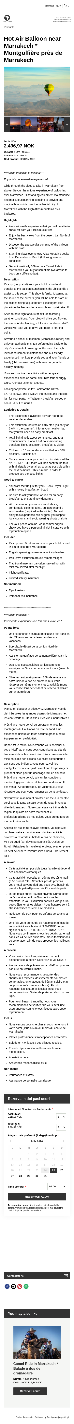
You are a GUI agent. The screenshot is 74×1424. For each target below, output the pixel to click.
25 (53, 1170)
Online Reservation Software (29, 1417)
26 (61, 1170)
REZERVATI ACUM (37, 1196)
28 (20, 1175)
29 (28, 1175)
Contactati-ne (15, 1275)
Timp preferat (17, 1187)
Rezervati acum (30, 1391)
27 (12, 1175)
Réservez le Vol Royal (50, 959)
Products (9, 27)
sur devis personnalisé (35, 841)
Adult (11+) (25, 1115)
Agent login (64, 1417)
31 (45, 1175)
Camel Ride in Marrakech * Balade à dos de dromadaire (35, 1368)
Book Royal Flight (57, 486)
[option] (12, 124)
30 (37, 1175)
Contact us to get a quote (27, 382)
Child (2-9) (25, 1126)
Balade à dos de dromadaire (33, 681)
